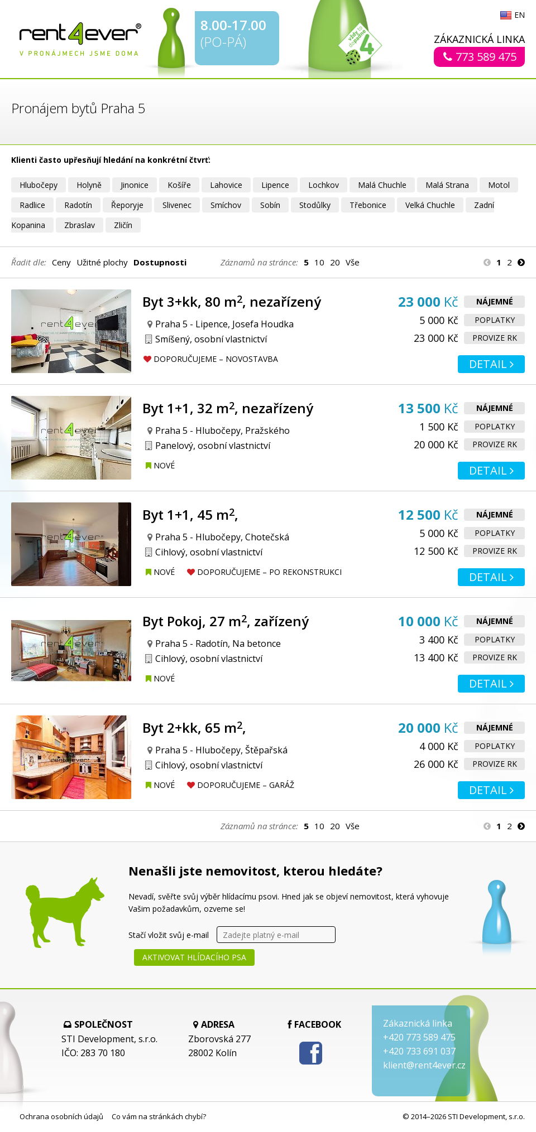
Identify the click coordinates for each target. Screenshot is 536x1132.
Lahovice (226, 185)
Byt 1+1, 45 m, (190, 514)
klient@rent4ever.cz (424, 1065)
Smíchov (225, 205)
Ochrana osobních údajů (61, 1116)
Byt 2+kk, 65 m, (194, 727)
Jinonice (135, 185)
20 (335, 262)
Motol (499, 185)
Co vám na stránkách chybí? (159, 1116)
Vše (353, 262)
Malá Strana (447, 185)
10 (319, 262)
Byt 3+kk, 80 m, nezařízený (231, 301)
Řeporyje (127, 205)
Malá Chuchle (382, 185)
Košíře (179, 185)
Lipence (275, 185)
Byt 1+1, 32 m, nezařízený (227, 408)
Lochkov (323, 185)
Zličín (123, 225)
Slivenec (177, 205)
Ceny (61, 262)
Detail (491, 363)
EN (519, 15)
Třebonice (368, 205)
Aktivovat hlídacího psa (194, 957)
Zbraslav (79, 225)
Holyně (89, 185)
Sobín (270, 205)
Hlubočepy (39, 185)
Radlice (32, 205)
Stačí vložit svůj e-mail (168, 935)
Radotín (78, 205)
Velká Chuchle (430, 205)
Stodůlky (315, 205)
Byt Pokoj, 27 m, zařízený (225, 621)
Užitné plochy (102, 262)
